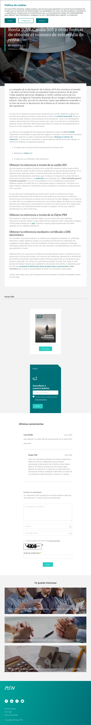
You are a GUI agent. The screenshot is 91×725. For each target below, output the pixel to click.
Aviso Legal (8, 712)
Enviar (38, 406)
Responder (27, 443)
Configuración (26, 21)
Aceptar (10, 21)
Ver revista (45, 349)
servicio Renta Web (64, 116)
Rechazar (42, 21)
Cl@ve (26, 153)
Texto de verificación (33, 553)
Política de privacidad (11, 715)
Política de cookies (10, 709)
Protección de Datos (41, 399)
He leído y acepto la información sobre (43, 541)
